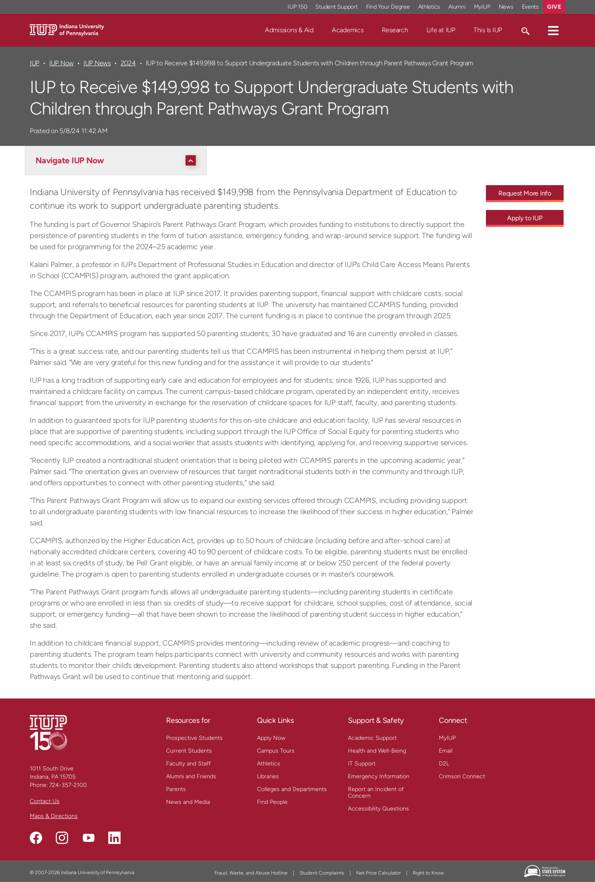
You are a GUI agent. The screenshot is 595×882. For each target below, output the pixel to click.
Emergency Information (378, 776)
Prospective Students (194, 737)
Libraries (268, 776)
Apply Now (271, 737)
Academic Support (372, 737)
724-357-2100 (68, 785)
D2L (444, 763)
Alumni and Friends (191, 776)
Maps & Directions (54, 816)
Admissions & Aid (289, 30)
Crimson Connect (462, 776)
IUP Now (61, 63)
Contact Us (45, 801)
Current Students (189, 750)
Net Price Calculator (378, 873)
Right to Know (428, 873)
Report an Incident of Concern (376, 792)
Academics (348, 30)
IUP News (97, 63)
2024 (128, 63)
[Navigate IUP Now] (117, 160)
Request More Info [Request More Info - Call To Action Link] (524, 193)
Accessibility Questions (378, 808)
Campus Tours (276, 750)
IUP (34, 63)
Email (445, 750)
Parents (176, 789)
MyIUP (447, 737)
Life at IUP (440, 30)
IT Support (362, 763)
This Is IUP (488, 30)
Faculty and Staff (188, 763)
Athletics (268, 763)
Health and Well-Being (377, 750)
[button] (553, 30)
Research (395, 30)
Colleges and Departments (292, 789)
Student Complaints (322, 873)
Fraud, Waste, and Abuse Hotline (251, 873)
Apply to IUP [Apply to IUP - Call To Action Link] (524, 218)
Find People (272, 802)
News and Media (188, 802)
